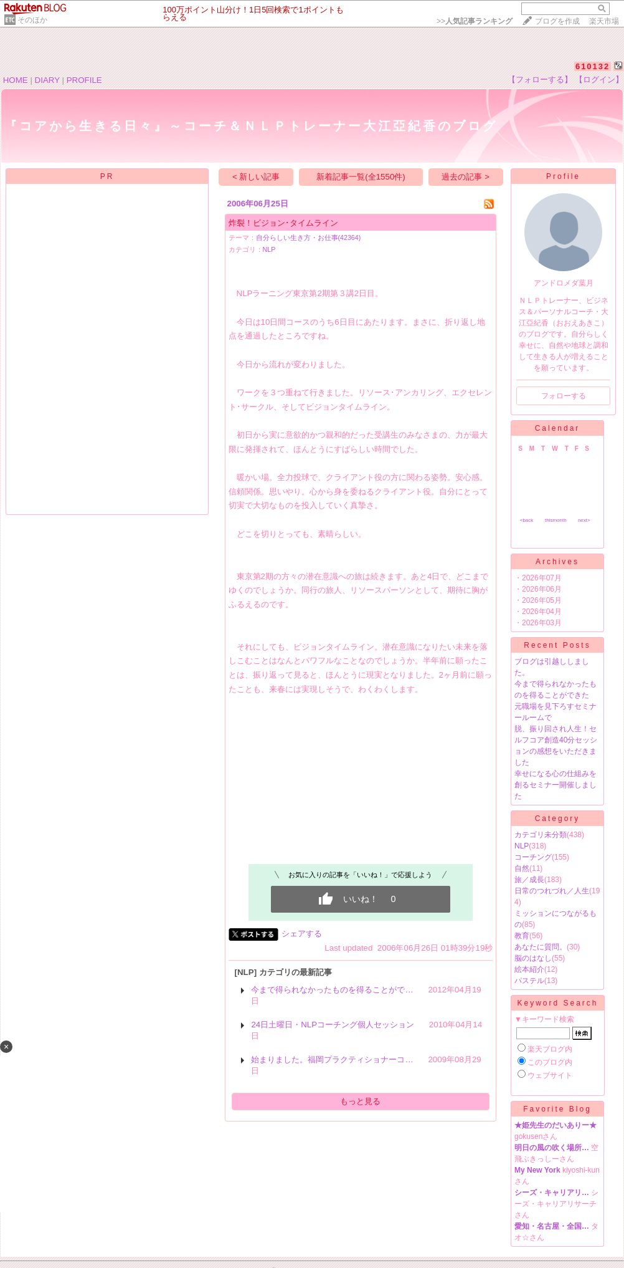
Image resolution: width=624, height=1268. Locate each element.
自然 (521, 868)
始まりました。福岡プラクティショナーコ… (332, 1059)
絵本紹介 (529, 969)
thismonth (556, 520)
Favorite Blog (557, 1109)
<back (527, 520)
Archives (557, 561)
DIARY (47, 80)
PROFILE (84, 80)
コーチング (533, 857)
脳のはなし (533, 958)
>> (475, 21)
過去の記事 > (465, 176)
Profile (563, 176)
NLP (269, 249)
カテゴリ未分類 (540, 834)
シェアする (301, 933)
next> (584, 520)
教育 (521, 935)
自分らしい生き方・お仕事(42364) (308, 237)
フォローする (563, 395)
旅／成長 (529, 879)
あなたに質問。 (540, 947)
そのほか (32, 20)
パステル (529, 980)
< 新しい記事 (256, 176)
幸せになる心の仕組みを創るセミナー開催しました (555, 784)
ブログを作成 (557, 21)
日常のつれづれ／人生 (551, 890)
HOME (15, 80)
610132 (592, 66)
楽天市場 (604, 21)
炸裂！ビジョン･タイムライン (283, 223)
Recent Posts (557, 645)
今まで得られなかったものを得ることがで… (332, 989)
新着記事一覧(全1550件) (360, 176)
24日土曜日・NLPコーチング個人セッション (332, 1024)
